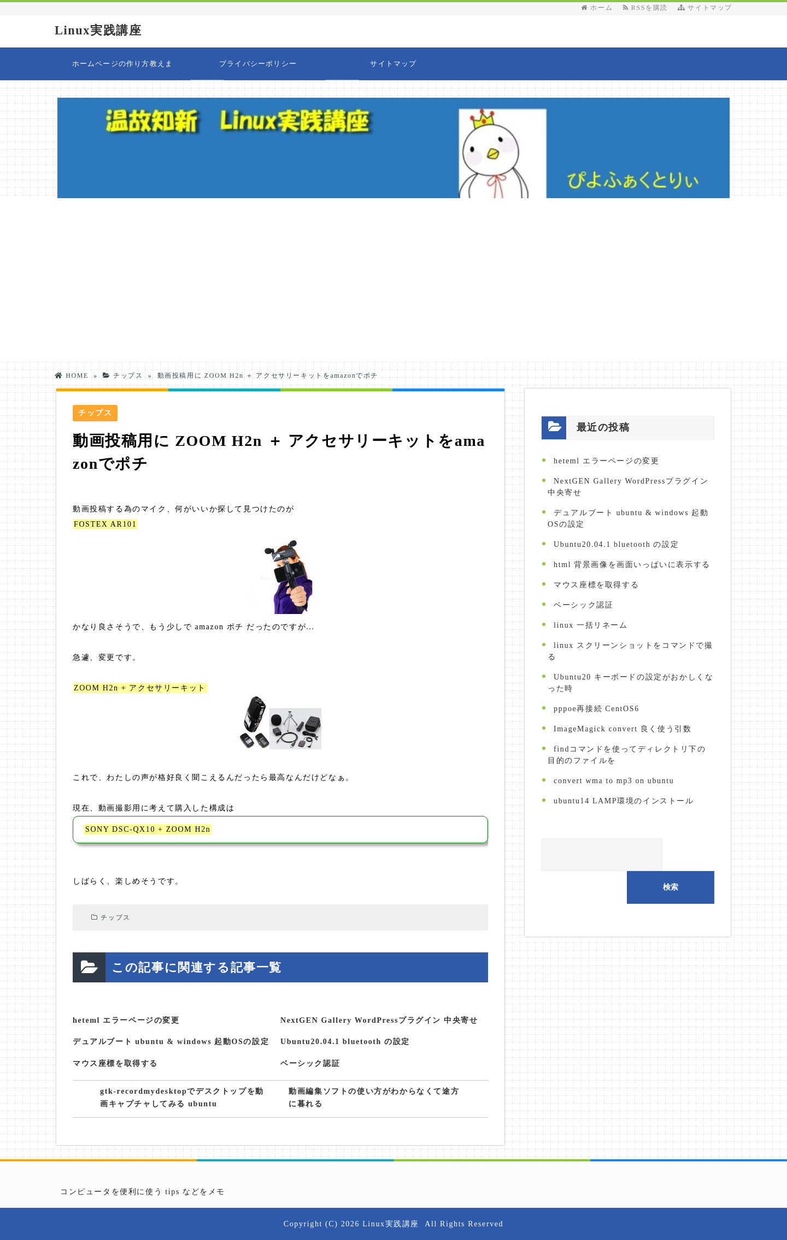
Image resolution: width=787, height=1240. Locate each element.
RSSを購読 (648, 7)
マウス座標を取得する (115, 1063)
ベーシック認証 (310, 1063)
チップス (115, 917)
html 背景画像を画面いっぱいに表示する (632, 565)
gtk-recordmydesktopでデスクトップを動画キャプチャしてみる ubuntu (184, 1098)
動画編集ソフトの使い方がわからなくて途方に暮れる (374, 1098)
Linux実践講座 (103, 29)
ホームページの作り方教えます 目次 (122, 69)
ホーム (597, 7)
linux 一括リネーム (590, 625)
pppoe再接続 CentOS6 (596, 709)
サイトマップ (705, 7)
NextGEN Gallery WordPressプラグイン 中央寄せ (379, 1020)
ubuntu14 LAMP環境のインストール (624, 801)
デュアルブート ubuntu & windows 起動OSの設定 (171, 1042)
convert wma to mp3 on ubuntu (614, 781)
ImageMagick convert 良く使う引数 (622, 729)
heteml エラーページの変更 (126, 1020)
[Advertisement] (393, 280)
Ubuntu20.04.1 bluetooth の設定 (345, 1042)
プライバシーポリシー (258, 63)
